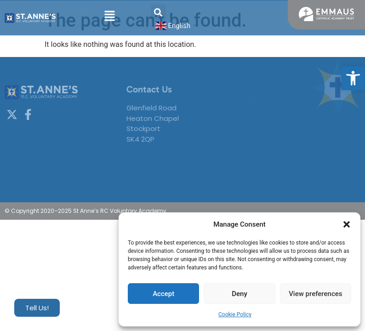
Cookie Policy (234, 314)
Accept (163, 294)
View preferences (315, 294)
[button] (353, 78)
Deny (239, 294)
